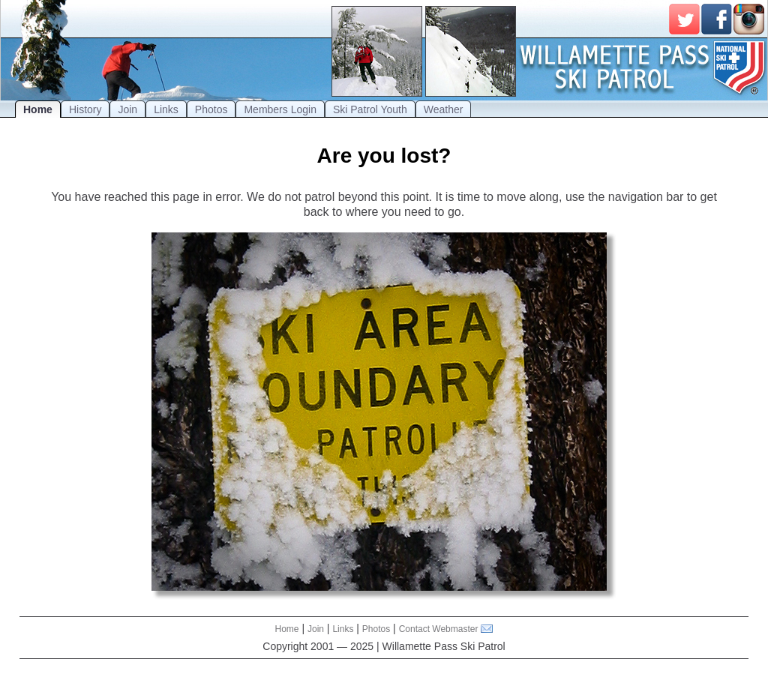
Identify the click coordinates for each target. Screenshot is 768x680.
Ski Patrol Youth (370, 109)
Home (37, 109)
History (85, 109)
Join (127, 109)
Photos (211, 109)
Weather (444, 109)
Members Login (280, 109)
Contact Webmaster (438, 629)
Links (166, 109)
